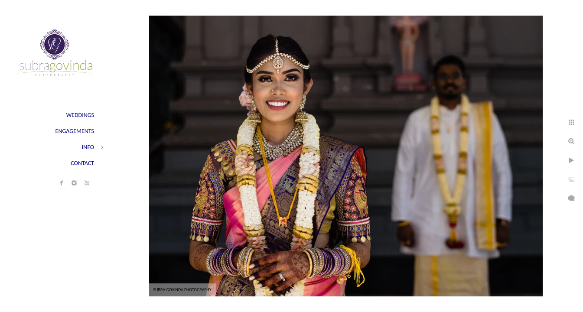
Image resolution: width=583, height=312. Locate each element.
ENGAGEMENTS (74, 131)
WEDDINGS (80, 115)
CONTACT (82, 163)
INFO (88, 147)
